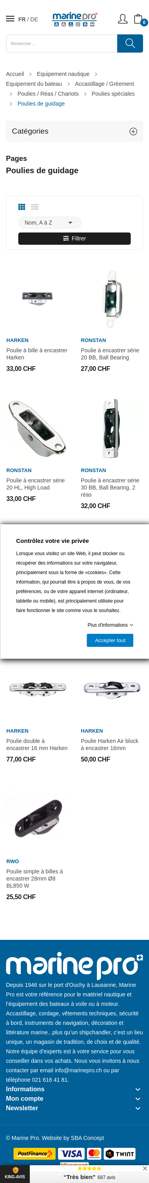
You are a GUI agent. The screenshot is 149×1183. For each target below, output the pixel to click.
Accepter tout (110, 640)
